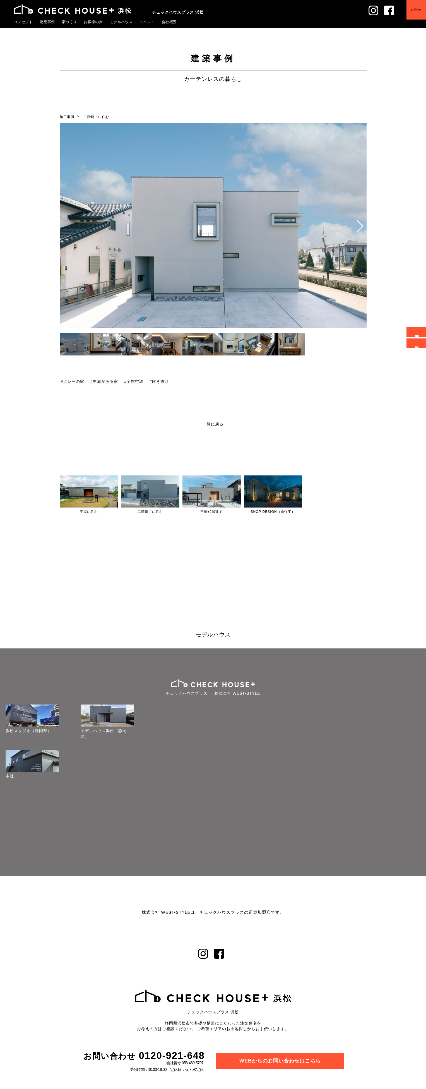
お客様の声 (93, 22)
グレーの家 (73, 381)
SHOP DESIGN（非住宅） (273, 512)
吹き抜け (160, 381)
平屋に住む (89, 512)
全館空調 (135, 381)
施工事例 (67, 117)
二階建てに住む (96, 117)
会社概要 (169, 22)
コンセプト (23, 22)
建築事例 (47, 22)
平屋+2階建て (211, 512)
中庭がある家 (105, 381)
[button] (360, 226)
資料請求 (417, 343)
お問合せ (412, 14)
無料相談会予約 (417, 332)
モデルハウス (121, 22)
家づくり (69, 22)
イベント (147, 22)
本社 (4, 776)
